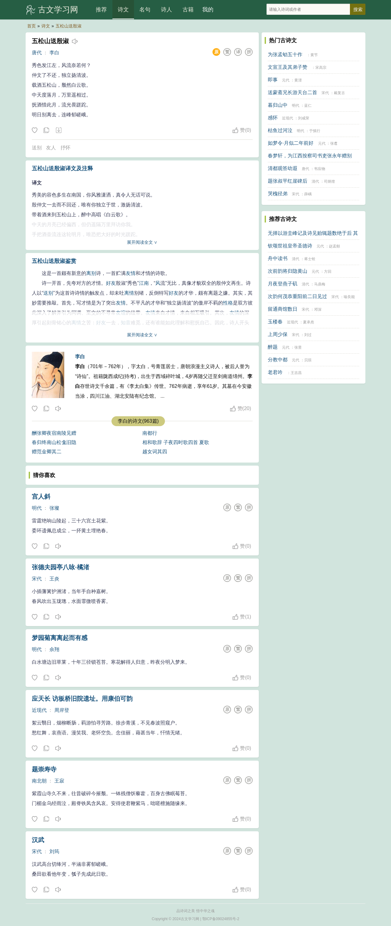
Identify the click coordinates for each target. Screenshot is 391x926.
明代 (37, 508)
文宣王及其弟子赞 (287, 67)
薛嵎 (308, 194)
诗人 (166, 9)
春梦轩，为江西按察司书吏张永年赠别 (310, 155)
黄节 (314, 55)
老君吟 (275, 372)
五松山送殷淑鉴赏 (54, 261)
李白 (54, 52)
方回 (327, 271)
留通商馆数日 (282, 309)
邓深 (318, 309)
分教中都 (278, 359)
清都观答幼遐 (282, 168)
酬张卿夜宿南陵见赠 (54, 433)
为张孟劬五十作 (285, 54)
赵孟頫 (334, 246)
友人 (51, 147)
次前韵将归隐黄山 (287, 271)
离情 (129, 293)
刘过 (308, 335)
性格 (228, 302)
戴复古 (339, 93)
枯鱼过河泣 (280, 130)
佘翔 (54, 649)
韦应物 (319, 169)
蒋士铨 (309, 259)
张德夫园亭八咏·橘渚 (60, 567)
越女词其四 (154, 451)
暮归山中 (278, 105)
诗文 (123, 9)
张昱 (298, 347)
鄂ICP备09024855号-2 (220, 919)
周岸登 (61, 710)
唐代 (37, 52)
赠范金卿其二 (46, 451)
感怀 (273, 117)
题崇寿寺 (44, 769)
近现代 (39, 710)
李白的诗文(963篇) (138, 421)
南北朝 (39, 780)
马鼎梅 (319, 284)
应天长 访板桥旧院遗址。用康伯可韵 (82, 698)
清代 (315, 181)
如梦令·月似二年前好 (290, 143)
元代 (285, 80)
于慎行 (314, 131)
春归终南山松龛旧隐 (54, 442)
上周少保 (278, 334)
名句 (144, 9)
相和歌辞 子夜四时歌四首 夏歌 (175, 442)
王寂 (59, 780)
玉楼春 (275, 321)
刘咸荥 (303, 118)
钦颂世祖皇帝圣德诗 (290, 245)
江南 (144, 283)
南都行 (149, 433)
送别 (37, 147)
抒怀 (65, 147)
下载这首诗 (58, 130)
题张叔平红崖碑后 (287, 181)
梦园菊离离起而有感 (59, 637)
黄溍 (298, 80)
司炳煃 (329, 181)
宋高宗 (320, 67)
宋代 (37, 578)
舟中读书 (278, 258)
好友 (111, 283)
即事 (273, 79)
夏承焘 (308, 322)
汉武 (38, 840)
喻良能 (349, 297)
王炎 (54, 578)
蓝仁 (308, 105)
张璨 (54, 508)
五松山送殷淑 (69, 25)
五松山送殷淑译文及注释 (62, 168)
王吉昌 (296, 373)
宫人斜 (41, 496)
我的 (207, 9)
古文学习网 (58, 9)
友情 (131, 273)
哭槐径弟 (278, 193)
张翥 (334, 143)
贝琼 (308, 360)
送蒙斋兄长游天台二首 (292, 92)
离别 (91, 273)
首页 (31, 25)
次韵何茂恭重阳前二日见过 (297, 296)
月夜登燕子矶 (282, 283)
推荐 (101, 9)
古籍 (188, 9)
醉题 (273, 347)
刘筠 (54, 851)
